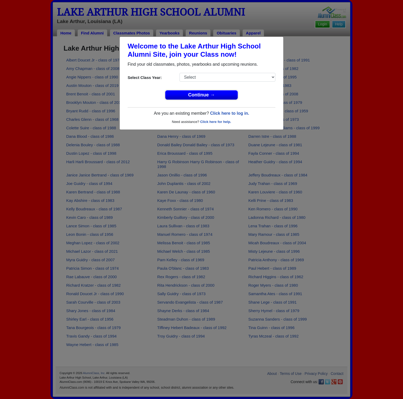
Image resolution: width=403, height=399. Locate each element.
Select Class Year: (145, 77)
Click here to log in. (229, 113)
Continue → (201, 94)
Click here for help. (215, 122)
